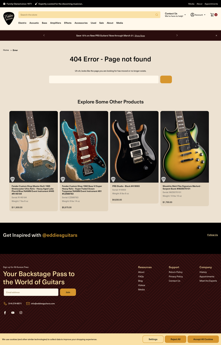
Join (68, 292)
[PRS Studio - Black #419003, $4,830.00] (134, 147)
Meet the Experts (208, 280)
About (199, 3)
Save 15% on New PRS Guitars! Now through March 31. (110, 35)
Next (177, 35)
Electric (22, 22)
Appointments (211, 3)
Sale (101, 22)
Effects (68, 22)
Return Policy (175, 272)
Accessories (81, 22)
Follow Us (212, 234)
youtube (13, 313)
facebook (5, 313)
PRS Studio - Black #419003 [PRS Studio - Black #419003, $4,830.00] (126, 186)
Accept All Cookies (203, 339)
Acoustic (34, 22)
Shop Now (140, 35)
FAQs (141, 276)
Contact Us (174, 280)
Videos (141, 285)
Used (93, 22)
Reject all (175, 339)
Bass (44, 22)
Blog (140, 280)
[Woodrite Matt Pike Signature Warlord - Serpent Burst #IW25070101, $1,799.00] (184, 147)
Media (191, 3)
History (203, 272)
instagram (21, 313)
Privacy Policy (176, 276)
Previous (44, 35)
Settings (153, 339)
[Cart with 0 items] (214, 14)
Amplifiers (55, 22)
